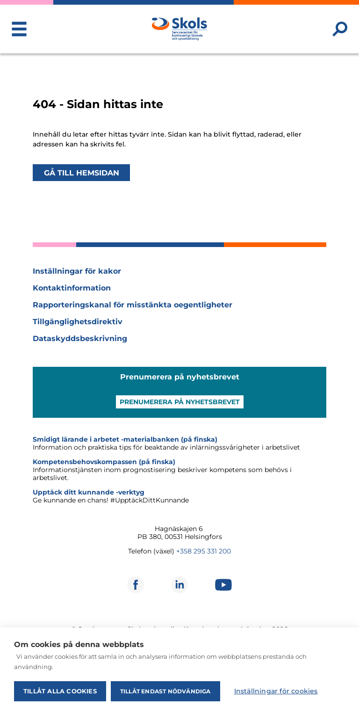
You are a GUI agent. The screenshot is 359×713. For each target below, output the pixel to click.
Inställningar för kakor (77, 271)
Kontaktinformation (72, 288)
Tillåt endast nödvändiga (165, 691)
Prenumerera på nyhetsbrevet (180, 402)
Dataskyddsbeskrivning (80, 338)
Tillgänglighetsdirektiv (77, 321)
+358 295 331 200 (203, 551)
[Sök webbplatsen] (339, 29)
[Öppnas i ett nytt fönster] (135, 585)
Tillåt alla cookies (60, 691)
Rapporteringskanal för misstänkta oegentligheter (132, 304)
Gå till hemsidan (81, 172)
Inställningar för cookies (276, 691)
